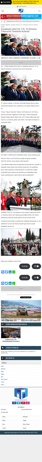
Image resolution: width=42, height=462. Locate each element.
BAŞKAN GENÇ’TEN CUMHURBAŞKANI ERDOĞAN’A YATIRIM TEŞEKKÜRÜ (11, 341)
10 (39, 320)
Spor (2, 376)
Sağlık (2, 374)
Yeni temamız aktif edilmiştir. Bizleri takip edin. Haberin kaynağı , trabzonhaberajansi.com (26, 2)
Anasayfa (3, 24)
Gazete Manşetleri (26, 409)
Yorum (2, 382)
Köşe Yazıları (4, 379)
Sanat (2, 384)
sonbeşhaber (16, 58)
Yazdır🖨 (25, 266)
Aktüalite (8, 24)
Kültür (2, 371)
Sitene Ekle (4, 412)
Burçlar (3, 409)
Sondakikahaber (25, 58)
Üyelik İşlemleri (22, 6)
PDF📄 (36, 266)
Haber (10, 58)
